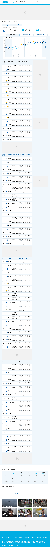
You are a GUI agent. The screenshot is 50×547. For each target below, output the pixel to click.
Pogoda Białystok (4, 532)
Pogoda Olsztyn (41, 533)
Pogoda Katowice (41, 532)
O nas (16, 537)
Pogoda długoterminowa (26, 34)
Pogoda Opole (4, 534)
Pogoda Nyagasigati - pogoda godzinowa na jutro (13, 154)
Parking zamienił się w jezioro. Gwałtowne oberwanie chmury (24, 505)
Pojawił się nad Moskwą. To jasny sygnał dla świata (8, 505)
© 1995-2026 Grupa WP (5, 537)
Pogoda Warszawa (41, 534)
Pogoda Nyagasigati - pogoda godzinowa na (12, 258)
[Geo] (21, 25)
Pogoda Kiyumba (17, 493)
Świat (25, 1)
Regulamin (33, 537)
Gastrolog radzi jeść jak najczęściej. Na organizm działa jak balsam (39, 514)
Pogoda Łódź (31, 533)
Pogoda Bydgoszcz (14, 532)
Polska (17, 1)
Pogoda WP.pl (4, 21)
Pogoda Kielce (4, 533)
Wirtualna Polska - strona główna (5, 2)
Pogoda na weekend (40, 34)
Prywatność (20, 537)
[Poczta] (38, 2)
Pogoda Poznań (14, 534)
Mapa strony (39, 537)
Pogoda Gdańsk (23, 532)
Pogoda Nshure (28, 493)
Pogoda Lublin (22, 533)
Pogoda (11, 2)
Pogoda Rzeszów (23, 534)
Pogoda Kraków (14, 533)
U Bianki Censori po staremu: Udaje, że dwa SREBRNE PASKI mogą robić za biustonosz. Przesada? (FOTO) (8, 513)
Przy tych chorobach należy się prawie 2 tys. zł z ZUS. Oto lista (39, 505)
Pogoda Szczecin (32, 534)
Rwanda (9, 21)
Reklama (12, 537)
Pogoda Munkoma (39, 493)
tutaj (20, 545)
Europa (21, 1)
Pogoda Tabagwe (4, 493)
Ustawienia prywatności (27, 537)
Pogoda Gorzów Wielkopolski (34, 532)
